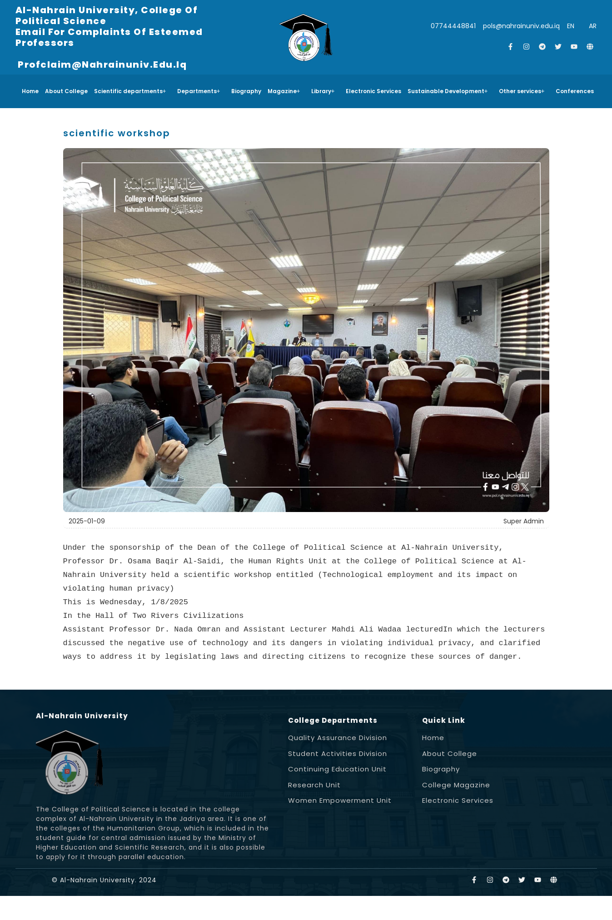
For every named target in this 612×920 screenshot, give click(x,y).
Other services (522, 91)
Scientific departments (130, 91)
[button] (132, 91)
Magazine (284, 91)
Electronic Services (373, 91)
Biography (246, 91)
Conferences (575, 91)
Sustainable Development (448, 91)
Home (30, 91)
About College (66, 91)
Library (323, 91)
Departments (198, 91)
